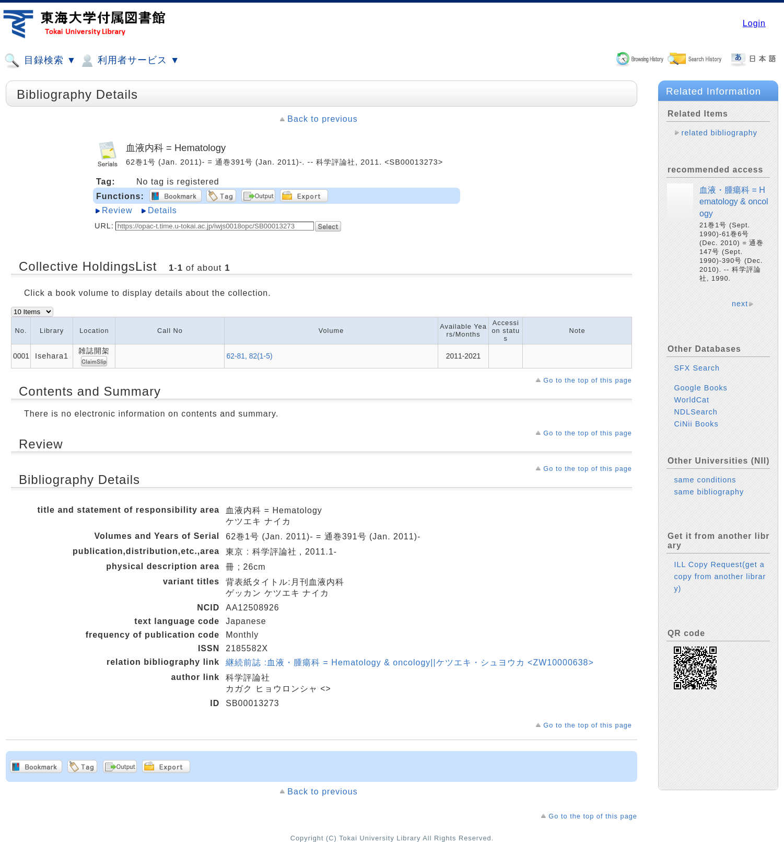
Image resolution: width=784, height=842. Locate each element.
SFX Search (697, 368)
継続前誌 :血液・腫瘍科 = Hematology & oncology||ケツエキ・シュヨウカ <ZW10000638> (410, 662)
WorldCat (691, 400)
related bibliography (719, 133)
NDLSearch (695, 412)
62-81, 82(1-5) (249, 356)
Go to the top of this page (587, 380)
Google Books (700, 388)
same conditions (705, 480)
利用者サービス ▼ (129, 60)
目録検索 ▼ (40, 60)
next (740, 303)
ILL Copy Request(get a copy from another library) (720, 576)
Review (117, 210)
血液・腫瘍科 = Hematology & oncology (733, 202)
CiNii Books (696, 424)
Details (162, 210)
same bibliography (709, 492)
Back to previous (322, 118)
